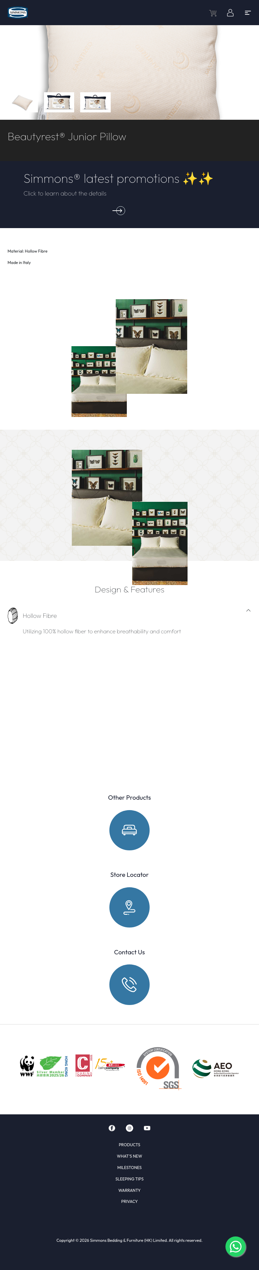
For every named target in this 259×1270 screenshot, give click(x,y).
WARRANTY (129, 1190)
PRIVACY (129, 1201)
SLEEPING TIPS (129, 1178)
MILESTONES (129, 1167)
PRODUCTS (129, 1144)
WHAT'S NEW (129, 1156)
